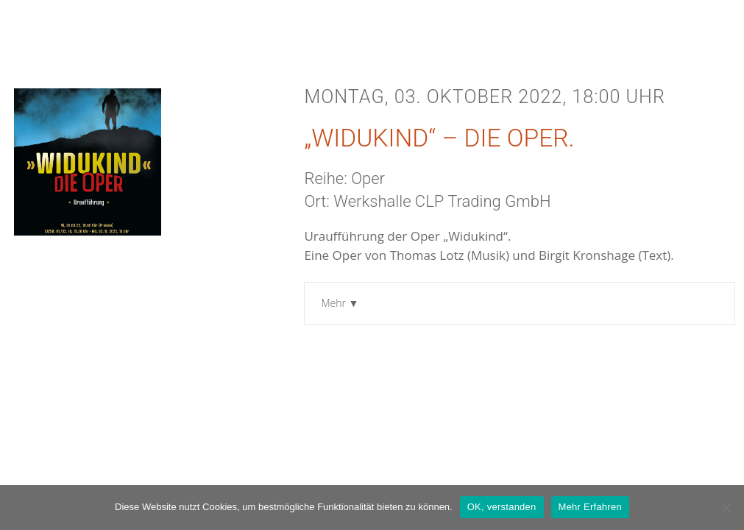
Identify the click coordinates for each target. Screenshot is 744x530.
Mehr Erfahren (590, 506)
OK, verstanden (501, 506)
